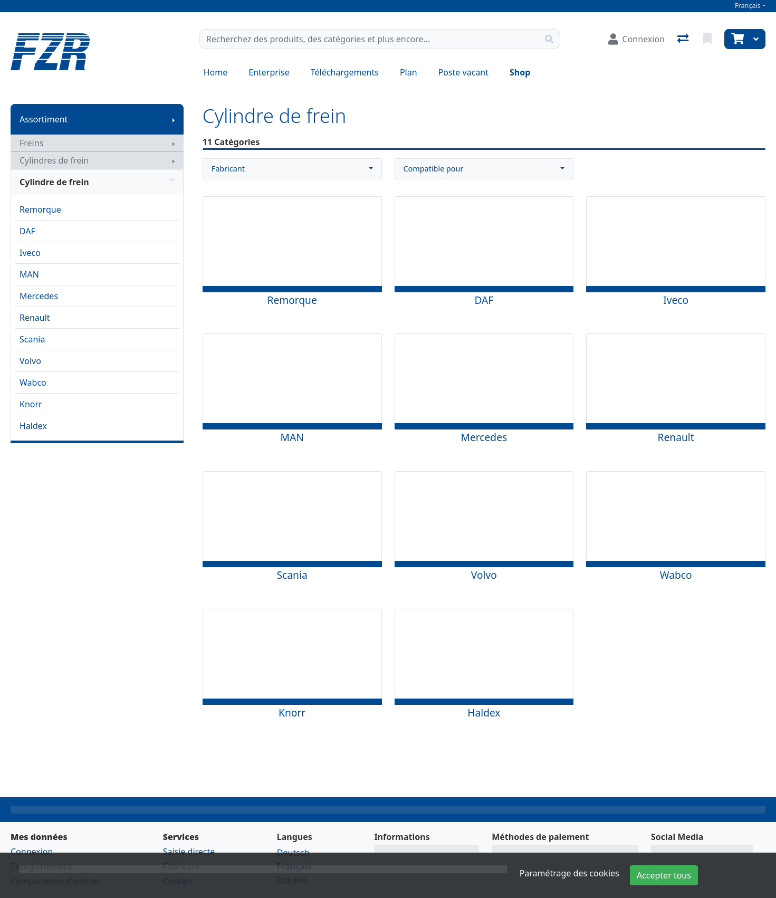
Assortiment (44, 119)
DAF (27, 231)
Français (748, 5)
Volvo (30, 361)
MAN (29, 274)
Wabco (33, 382)
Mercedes (39, 296)
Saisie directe (189, 851)
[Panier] (736, 39)
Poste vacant (463, 72)
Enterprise (268, 72)
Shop (520, 72)
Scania (32, 339)
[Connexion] (636, 39)
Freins (31, 143)
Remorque (40, 209)
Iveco (30, 253)
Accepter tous (664, 875)
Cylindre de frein (97, 182)
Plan (408, 72)
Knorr (31, 404)
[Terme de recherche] (369, 39)
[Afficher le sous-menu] (173, 119)
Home (216, 72)
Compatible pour (434, 169)
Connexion (32, 851)
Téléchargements (345, 72)
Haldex (33, 426)
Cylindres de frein (54, 160)
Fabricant (228, 169)
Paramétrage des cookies (569, 873)
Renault (35, 317)
